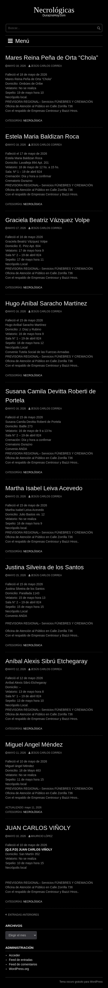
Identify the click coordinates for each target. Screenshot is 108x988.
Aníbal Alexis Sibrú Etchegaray (46, 661)
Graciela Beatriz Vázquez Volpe (47, 220)
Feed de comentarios (23, 964)
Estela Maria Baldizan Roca (42, 136)
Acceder (14, 955)
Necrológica (32, 120)
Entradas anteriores (23, 914)
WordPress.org (19, 969)
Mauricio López (42, 836)
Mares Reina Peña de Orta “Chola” (51, 57)
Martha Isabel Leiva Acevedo (43, 488)
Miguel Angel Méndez (34, 744)
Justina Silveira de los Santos (44, 567)
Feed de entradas (21, 960)
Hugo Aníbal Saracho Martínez (46, 303)
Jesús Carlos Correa (46, 65)
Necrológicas (54, 10)
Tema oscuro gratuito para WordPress (81, 981)
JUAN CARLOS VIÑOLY (37, 828)
